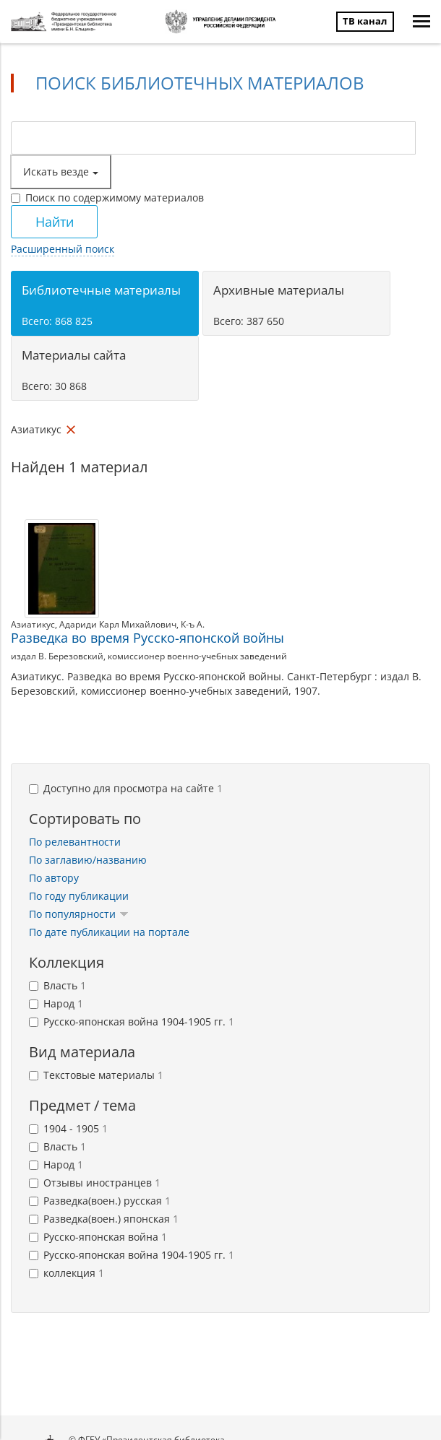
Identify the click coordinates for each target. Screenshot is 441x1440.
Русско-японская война (98, 1237)
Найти (54, 221)
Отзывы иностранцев (94, 1182)
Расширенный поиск (62, 249)
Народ (56, 1003)
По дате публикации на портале (109, 932)
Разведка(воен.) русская (100, 1200)
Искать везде (60, 171)
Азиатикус (33, 624)
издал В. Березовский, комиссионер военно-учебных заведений (149, 656)
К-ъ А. (193, 624)
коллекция (66, 1273)
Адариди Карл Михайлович (117, 624)
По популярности (79, 914)
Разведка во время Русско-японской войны (147, 637)
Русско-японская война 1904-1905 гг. (131, 1021)
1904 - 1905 (68, 1128)
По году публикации (79, 896)
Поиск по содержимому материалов (107, 197)
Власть (57, 985)
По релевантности (75, 842)
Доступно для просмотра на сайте (126, 788)
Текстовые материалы (96, 1075)
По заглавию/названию (88, 860)
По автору (54, 878)
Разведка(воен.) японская (104, 1219)
